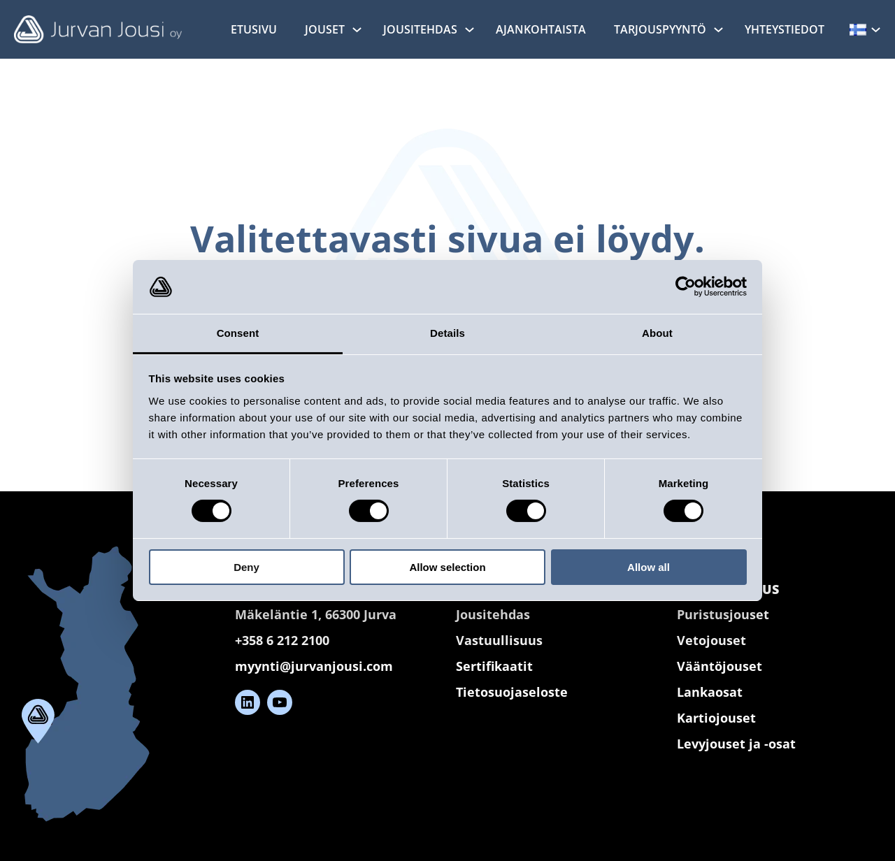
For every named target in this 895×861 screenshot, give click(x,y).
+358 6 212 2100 (282, 640)
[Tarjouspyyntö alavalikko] (718, 29)
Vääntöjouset (719, 665)
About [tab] (657, 333)
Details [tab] (447, 333)
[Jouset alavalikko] (357, 29)
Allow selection (447, 567)
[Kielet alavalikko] (876, 29)
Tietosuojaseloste (512, 691)
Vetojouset (711, 640)
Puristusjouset (723, 614)
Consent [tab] (238, 333)
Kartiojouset (716, 717)
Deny (246, 567)
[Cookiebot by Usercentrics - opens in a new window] (685, 286)
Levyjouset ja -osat (736, 743)
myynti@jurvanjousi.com (314, 665)
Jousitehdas (493, 614)
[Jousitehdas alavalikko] (469, 29)
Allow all (648, 567)
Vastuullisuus (499, 640)
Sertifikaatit (494, 665)
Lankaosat (710, 691)
